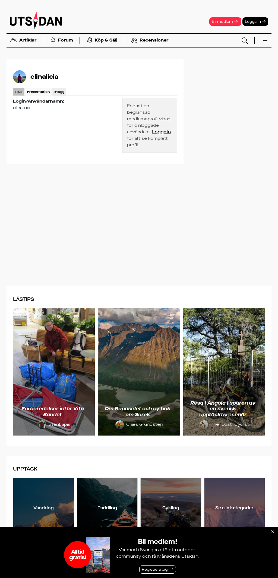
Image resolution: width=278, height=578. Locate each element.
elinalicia (44, 76)
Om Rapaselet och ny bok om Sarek (137, 411)
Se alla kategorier (234, 508)
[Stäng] (272, 532)
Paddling (107, 508)
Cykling (170, 508)
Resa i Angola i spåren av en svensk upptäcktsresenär (222, 409)
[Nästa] (256, 372)
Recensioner (149, 40)
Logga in (255, 21)
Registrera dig (155, 569)
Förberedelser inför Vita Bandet (52, 411)
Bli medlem (225, 21)
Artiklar (23, 40)
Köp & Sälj (102, 40)
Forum (61, 40)
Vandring (43, 508)
